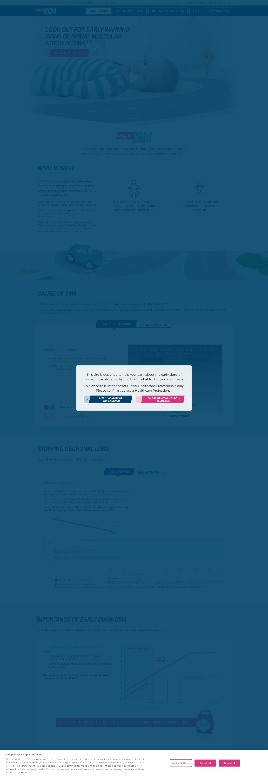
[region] (134, 763)
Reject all (205, 762)
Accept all (230, 762)
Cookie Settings (181, 762)
